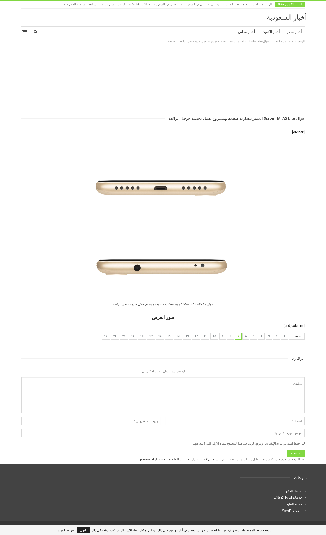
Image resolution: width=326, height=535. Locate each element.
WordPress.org (292, 510)
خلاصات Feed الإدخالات (288, 497)
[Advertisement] (163, 78)
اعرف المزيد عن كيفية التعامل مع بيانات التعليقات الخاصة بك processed (184, 459)
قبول (83, 530)
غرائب (121, 4)
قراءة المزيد (66, 530)
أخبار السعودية (287, 17)
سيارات (109, 4)
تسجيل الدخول (293, 491)
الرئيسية (266, 4)
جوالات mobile (141, 4)
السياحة (93, 4)
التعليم (230, 4)
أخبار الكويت (270, 32)
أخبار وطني (246, 32)
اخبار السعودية (249, 4)
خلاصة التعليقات (292, 504)
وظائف (215, 4)
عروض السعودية (194, 4)
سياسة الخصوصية (74, 4)
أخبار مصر (294, 32)
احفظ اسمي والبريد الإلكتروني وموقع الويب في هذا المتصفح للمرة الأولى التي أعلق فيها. (247, 443)
